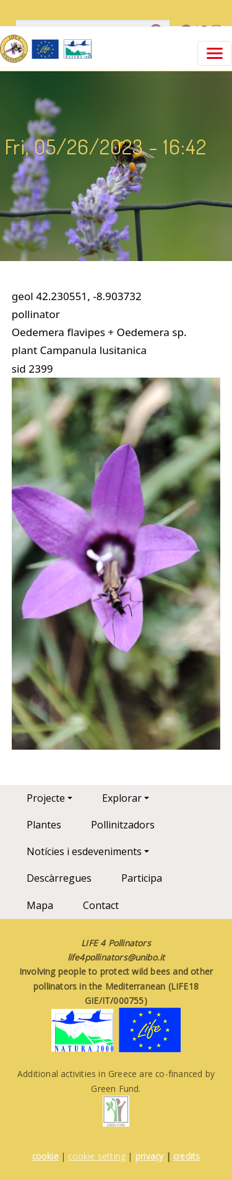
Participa (141, 878)
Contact (101, 905)
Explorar (122, 798)
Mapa (40, 905)
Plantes (44, 825)
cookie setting (97, 1156)
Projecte (46, 798)
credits (186, 1156)
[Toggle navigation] (214, 53)
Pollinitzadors (123, 825)
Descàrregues (59, 878)
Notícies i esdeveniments (84, 851)
